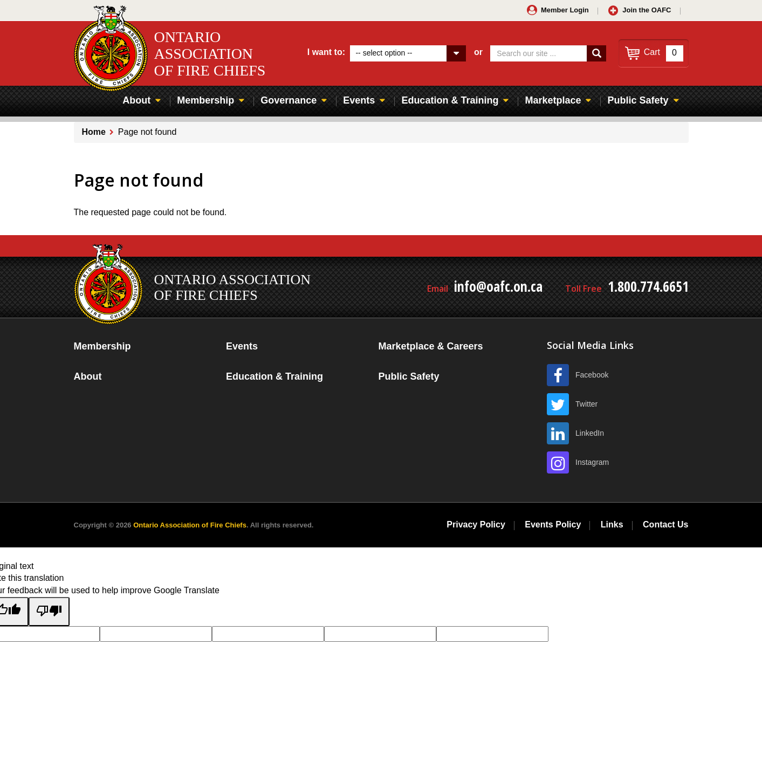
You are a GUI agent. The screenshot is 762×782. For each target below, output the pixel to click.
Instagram (592, 462)
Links (612, 524)
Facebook (591, 375)
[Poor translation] (49, 611)
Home (94, 131)
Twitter (586, 404)
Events (359, 100)
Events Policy (553, 524)
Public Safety (637, 100)
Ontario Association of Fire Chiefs (189, 525)
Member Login (565, 10)
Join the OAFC (646, 10)
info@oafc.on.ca (498, 286)
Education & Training (449, 100)
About (136, 100)
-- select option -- (383, 53)
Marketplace (553, 100)
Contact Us (665, 524)
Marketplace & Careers (430, 346)
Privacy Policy (476, 524)
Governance (288, 100)
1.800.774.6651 (648, 286)
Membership (205, 100)
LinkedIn (589, 433)
